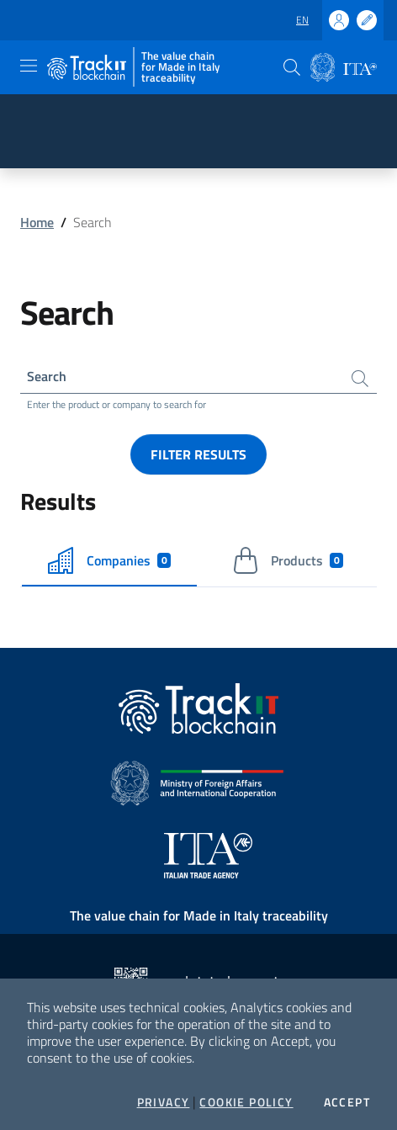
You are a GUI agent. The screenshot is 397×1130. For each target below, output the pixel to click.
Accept (347, 1102)
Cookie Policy (246, 1102)
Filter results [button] (198, 454)
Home (37, 222)
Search (46, 376)
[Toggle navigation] (29, 66)
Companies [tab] (110, 560)
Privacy (163, 1102)
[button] (292, 67)
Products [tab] (288, 560)
